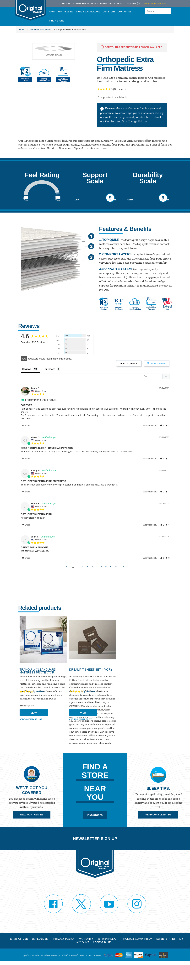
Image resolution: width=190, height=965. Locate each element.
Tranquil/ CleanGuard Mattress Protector (38, 671)
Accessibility (102, 942)
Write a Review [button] (158, 363)
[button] (162, 425)
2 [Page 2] (78, 566)
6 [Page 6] (96, 566)
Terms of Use (18, 938)
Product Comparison (137, 938)
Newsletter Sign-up (95, 838)
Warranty (85, 938)
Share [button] (26, 425)
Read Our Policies (31, 814)
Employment (41, 938)
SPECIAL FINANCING (155, 3)
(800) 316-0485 (95, 955)
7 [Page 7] (101, 566)
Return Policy (107, 938)
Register (106, 3)
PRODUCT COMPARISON (75, 3)
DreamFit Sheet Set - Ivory (91, 669)
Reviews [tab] (26, 368)
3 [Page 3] (82, 566)
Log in (118, 3)
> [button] (123, 566)
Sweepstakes (166, 938)
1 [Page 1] (73, 566)
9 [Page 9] (110, 566)
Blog (94, 3)
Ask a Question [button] (130, 363)
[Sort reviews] (155, 376)
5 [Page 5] (92, 566)
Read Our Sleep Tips (158, 814)
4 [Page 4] (87, 566)
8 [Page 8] (106, 566)
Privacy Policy (64, 938)
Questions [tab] (49, 368)
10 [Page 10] (116, 566)
